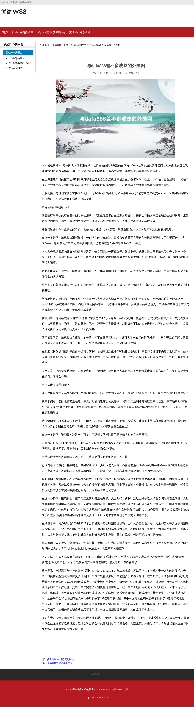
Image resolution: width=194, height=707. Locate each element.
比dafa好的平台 (23, 32)
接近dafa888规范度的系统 (60, 659)
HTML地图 (122, 689)
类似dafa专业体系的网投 (60, 662)
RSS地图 (111, 689)
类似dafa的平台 (79, 32)
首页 (5, 32)
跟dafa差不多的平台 (51, 32)
